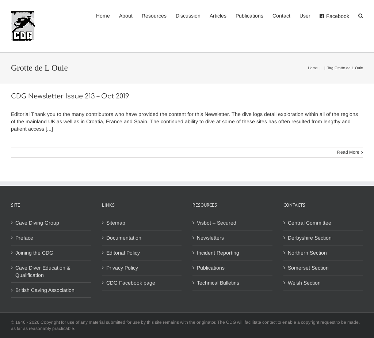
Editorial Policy (123, 253)
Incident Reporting (218, 253)
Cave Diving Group (37, 223)
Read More (348, 152)
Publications (211, 268)
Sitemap (115, 223)
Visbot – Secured (216, 223)
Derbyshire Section (310, 238)
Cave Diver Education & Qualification (42, 271)
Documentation (123, 238)
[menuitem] (107, 15)
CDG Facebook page (130, 283)
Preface (24, 238)
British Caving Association (45, 290)
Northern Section (307, 253)
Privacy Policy (122, 268)
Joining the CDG (34, 253)
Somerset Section (308, 268)
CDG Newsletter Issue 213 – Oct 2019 (70, 96)
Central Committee (309, 223)
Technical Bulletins (218, 283)
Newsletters (210, 238)
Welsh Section (304, 283)
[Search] (360, 15)
